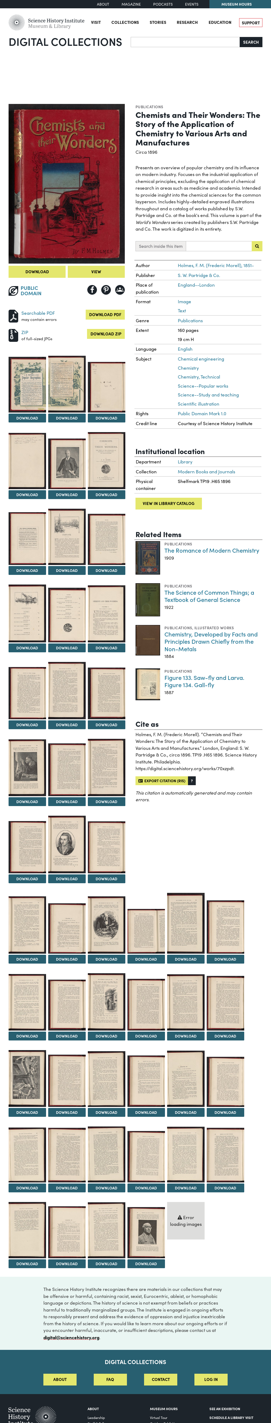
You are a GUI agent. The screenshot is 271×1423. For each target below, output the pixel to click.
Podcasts (163, 4)
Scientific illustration (198, 404)
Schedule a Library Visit (231, 1417)
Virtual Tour (158, 1417)
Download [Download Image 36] (67, 1112)
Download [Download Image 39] (186, 1112)
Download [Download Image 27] (186, 959)
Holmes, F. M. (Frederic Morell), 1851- (216, 265)
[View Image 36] (67, 1081)
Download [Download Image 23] (27, 959)
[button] (192, 780)
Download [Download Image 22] (106, 878)
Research (187, 22)
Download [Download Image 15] (67, 724)
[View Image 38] (146, 1081)
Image (184, 301)
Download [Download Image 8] (27, 570)
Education (220, 22)
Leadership (96, 1417)
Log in (211, 1379)
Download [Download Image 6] (67, 494)
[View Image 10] (106, 539)
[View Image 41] (27, 1155)
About (103, 4)
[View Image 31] (106, 1002)
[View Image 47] (27, 1230)
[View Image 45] (186, 1154)
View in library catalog (168, 503)
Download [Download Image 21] (67, 878)
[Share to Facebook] (92, 290)
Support (251, 22)
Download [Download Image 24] (67, 959)
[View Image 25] (106, 924)
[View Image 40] (225, 1082)
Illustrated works (214, 627)
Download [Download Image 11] (27, 647)
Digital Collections (65, 41)
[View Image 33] (186, 1002)
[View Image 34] (225, 1003)
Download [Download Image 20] (27, 878)
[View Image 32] (146, 1005)
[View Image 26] (146, 931)
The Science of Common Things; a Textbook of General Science (209, 596)
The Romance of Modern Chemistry (211, 550)
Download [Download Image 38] (146, 1112)
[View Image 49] (106, 1230)
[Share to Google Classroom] (120, 290)
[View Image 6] (67, 464)
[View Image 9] (67, 537)
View (96, 271)
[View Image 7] (106, 460)
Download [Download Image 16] (106, 724)
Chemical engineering (201, 359)
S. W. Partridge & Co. (199, 275)
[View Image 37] (106, 1079)
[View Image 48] (67, 1232)
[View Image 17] (27, 767)
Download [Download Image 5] (27, 494)
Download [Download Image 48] (67, 1263)
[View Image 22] (106, 847)
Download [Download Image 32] (146, 1036)
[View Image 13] (106, 613)
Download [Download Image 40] (225, 1112)
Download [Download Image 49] (106, 1263)
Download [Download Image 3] (67, 418)
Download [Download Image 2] (27, 418)
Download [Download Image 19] (106, 801)
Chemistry (188, 368)
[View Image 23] (27, 924)
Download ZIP (106, 333)
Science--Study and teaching (208, 395)
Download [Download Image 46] (225, 1187)
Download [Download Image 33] (186, 1036)
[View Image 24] (67, 928)
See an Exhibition (224, 1408)
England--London (196, 285)
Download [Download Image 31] (106, 1036)
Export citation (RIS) (161, 780)
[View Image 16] (106, 694)
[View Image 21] (67, 844)
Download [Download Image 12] (67, 647)
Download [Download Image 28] (225, 959)
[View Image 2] (27, 385)
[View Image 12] (67, 615)
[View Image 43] (106, 1154)
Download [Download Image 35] (27, 1112)
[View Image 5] (27, 461)
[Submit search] (257, 246)
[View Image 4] (106, 387)
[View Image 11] (27, 613)
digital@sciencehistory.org (71, 1337)
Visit (96, 22)
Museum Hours (236, 4)
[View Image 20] (27, 847)
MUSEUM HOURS (164, 1408)
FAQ (110, 1379)
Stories (158, 22)
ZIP (24, 332)
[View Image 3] (67, 384)
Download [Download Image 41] (27, 1187)
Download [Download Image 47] (27, 1263)
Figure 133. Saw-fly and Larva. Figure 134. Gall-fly (204, 681)
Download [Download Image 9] (67, 570)
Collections (125, 22)
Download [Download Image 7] (106, 494)
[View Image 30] (67, 1005)
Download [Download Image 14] (27, 724)
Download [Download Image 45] (186, 1187)
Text (182, 311)
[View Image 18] (67, 769)
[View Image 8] (27, 538)
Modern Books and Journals (206, 472)
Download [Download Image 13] (106, 647)
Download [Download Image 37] (106, 1112)
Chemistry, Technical (199, 377)
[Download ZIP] (13, 335)
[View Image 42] (67, 1155)
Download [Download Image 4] (106, 418)
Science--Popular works (203, 386)
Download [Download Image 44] (146, 1187)
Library (185, 462)
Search (251, 42)
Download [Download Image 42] (67, 1187)
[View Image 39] (186, 1079)
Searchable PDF (38, 313)
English (185, 349)
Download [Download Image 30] (67, 1036)
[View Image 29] (27, 1002)
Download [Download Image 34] (225, 1036)
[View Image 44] (146, 1156)
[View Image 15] (67, 690)
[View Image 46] (225, 1155)
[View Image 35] (27, 1078)
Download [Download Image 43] (106, 1187)
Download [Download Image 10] (106, 570)
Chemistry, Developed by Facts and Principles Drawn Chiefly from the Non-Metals (211, 641)
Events (191, 4)
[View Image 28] (225, 927)
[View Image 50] (146, 1232)
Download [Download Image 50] (146, 1263)
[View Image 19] (106, 767)
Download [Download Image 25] (106, 959)
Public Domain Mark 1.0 (202, 413)
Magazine (131, 4)
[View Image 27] (186, 923)
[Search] (185, 42)
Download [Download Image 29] (27, 1036)
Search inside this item (161, 246)
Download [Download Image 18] (67, 801)
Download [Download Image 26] (146, 959)
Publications (149, 106)
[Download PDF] (13, 315)
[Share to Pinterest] (106, 290)
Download (37, 271)
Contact (161, 1379)
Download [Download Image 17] (27, 801)
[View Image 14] (27, 693)
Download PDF (105, 314)
